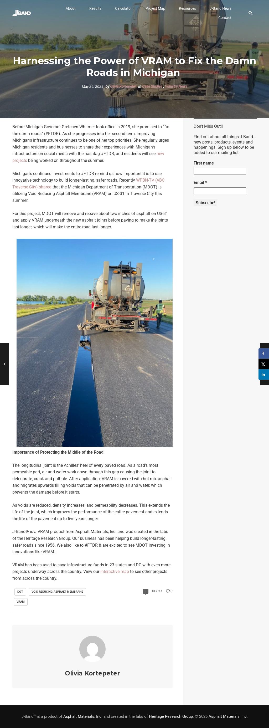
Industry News (176, 86)
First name (204, 163)
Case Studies (152, 86)
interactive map (114, 571)
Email (200, 182)
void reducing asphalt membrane (57, 591)
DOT (20, 591)
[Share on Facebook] (263, 353)
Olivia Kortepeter (123, 86)
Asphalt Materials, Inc (228, 716)
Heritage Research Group (171, 716)
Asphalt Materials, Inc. (82, 716)
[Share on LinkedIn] (263, 374)
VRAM (21, 601)
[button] (70, 8)
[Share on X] (263, 364)
